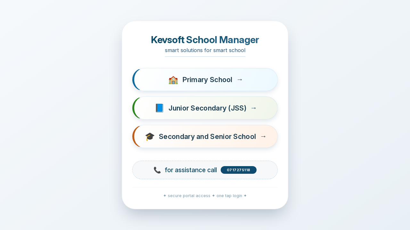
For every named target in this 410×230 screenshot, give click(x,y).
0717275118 (238, 170)
